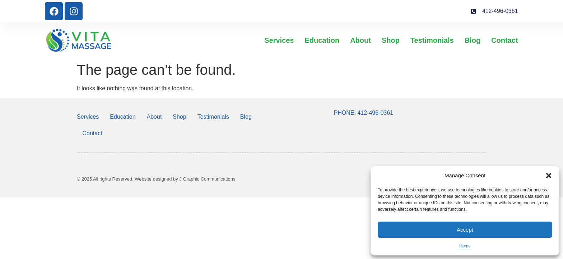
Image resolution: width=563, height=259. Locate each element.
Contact (504, 40)
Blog (472, 40)
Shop (391, 40)
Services (279, 40)
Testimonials (432, 40)
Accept (465, 230)
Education (321, 40)
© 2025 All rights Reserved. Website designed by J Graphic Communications (156, 179)
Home (465, 246)
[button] (548, 175)
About (360, 40)
